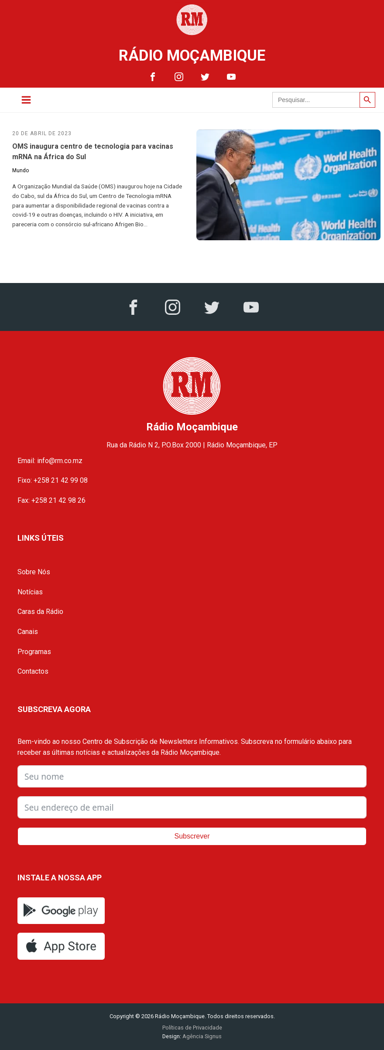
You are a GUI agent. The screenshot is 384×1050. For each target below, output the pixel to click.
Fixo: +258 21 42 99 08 (52, 480)
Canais (27, 631)
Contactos (32, 671)
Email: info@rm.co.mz (49, 461)
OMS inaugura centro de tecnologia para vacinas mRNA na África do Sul (92, 151)
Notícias (30, 592)
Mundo (20, 170)
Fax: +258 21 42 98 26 (51, 500)
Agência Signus (201, 1036)
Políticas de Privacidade (192, 1027)
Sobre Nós (33, 572)
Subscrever (192, 836)
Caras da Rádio (40, 611)
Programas (34, 652)
